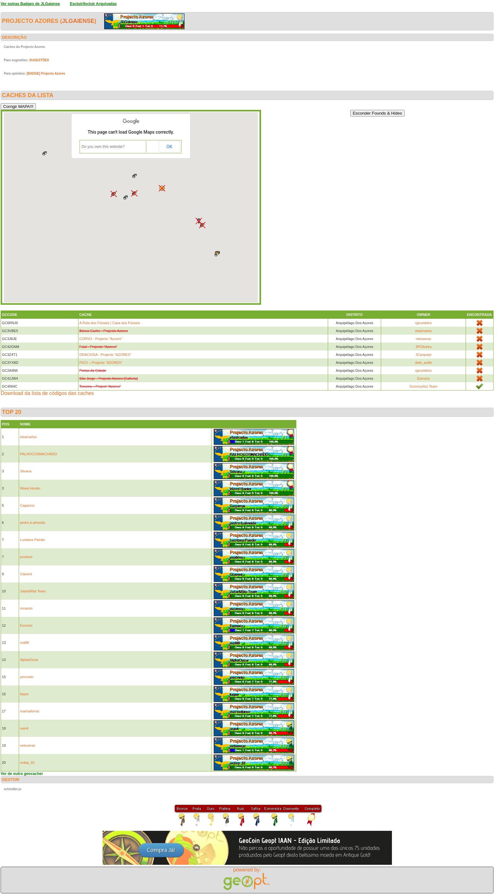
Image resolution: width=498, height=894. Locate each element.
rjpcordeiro (423, 323)
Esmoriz (423, 378)
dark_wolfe (423, 362)
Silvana (25, 471)
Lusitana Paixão (32, 540)
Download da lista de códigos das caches (47, 393)
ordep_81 (27, 762)
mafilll (24, 642)
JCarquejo (423, 355)
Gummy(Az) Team (423, 386)
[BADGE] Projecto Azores (46, 73)
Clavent (26, 574)
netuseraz (423, 339)
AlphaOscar (29, 660)
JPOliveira (423, 347)
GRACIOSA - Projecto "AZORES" (105, 355)
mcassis (26, 608)
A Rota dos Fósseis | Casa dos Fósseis (109, 323)
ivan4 (24, 728)
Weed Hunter (30, 488)
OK (169, 146)
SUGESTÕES (39, 60)
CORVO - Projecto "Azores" (100, 339)
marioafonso (29, 711)
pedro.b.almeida (32, 522)
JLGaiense (78, 21)
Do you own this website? (103, 146)
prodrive (26, 557)
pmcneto (26, 677)
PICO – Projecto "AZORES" (101, 362)
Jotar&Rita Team (33, 591)
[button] (217, 253)
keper (24, 694)
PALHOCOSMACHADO (38, 454)
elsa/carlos (423, 331)
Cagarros (27, 505)
